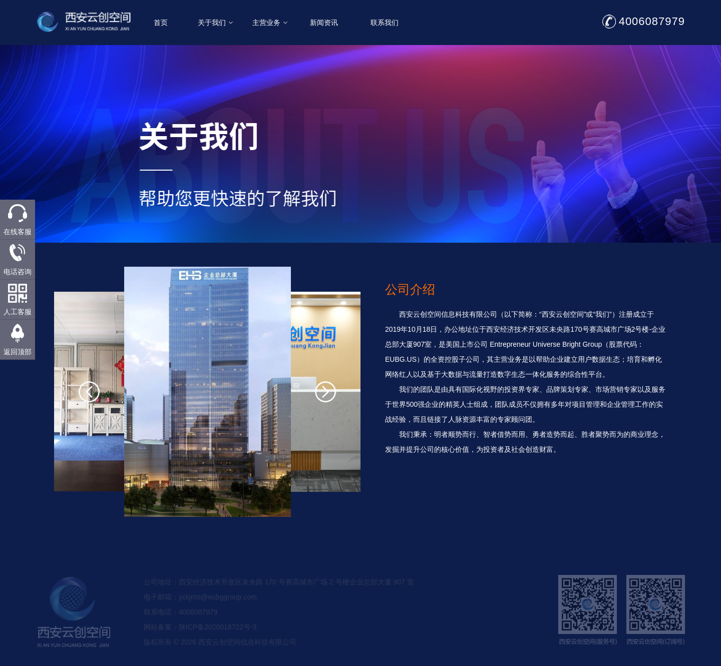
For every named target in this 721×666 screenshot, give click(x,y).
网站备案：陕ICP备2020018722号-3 (200, 640)
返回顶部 (18, 352)
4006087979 (685, 21)
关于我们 (248, 23)
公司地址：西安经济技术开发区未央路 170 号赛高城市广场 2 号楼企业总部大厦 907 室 (279, 595)
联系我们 (418, 23)
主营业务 (302, 23)
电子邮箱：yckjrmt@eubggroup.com (200, 610)
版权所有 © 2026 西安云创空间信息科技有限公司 (220, 655)
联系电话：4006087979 (181, 625)
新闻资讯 (357, 23)
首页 (194, 23)
